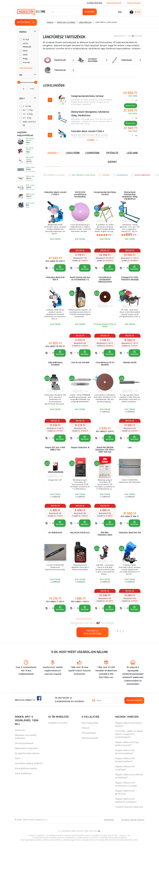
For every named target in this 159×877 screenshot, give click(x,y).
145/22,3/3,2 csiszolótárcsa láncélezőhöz (80, 196)
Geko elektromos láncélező (55, 379)
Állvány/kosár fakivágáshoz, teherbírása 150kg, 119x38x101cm (130, 197)
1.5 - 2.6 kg (28, 114)
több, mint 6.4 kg (29, 123)
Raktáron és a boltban (83, 174)
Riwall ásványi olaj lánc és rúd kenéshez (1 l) (80, 287)
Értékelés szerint (112, 157)
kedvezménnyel (143, 174)
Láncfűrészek (85, 22)
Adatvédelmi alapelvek (26, 782)
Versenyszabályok (24, 777)
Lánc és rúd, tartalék (80, 377)
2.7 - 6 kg (27, 118)
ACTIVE (26, 39)
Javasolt (52, 152)
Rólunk (85, 761)
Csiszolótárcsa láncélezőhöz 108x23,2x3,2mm (105, 288)
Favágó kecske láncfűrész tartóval (105, 195)
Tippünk (106, 174)
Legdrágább (92, 152)
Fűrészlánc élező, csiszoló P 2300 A (55, 195)
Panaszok (20, 764)
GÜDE (25, 54)
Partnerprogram (90, 772)
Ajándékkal (122, 174)
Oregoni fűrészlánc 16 (80, 469)
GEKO (25, 51)
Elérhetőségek (94, 3)
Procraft (26, 62)
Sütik (17, 792)
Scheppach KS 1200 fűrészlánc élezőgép (130, 287)
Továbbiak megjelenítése (92, 667)
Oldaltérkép (107, 853)
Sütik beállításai (23, 807)
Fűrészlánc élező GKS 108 (130, 563)
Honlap (50, 22)
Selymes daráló (129, 377)
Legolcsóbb (73, 152)
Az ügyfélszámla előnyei (27, 787)
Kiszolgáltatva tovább (26, 802)
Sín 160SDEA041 (55, 561)
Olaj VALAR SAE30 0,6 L (80, 561)
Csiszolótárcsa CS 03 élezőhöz (105, 379)
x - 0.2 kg (27, 106)
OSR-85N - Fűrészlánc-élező (105, 563)
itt (99, 865)
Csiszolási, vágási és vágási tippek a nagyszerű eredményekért (129, 768)
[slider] (18, 82)
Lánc (130, 469)
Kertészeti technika (66, 22)
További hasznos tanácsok (129, 840)
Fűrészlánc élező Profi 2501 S (55, 287)
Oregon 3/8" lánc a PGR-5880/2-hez (55, 471)
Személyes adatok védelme (29, 797)
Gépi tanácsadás (90, 756)
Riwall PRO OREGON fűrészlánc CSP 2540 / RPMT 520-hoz (105, 472)
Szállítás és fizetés (58, 756)
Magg (25, 58)
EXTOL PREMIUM (27, 45)
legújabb (132, 152)
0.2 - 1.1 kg (28, 110)
